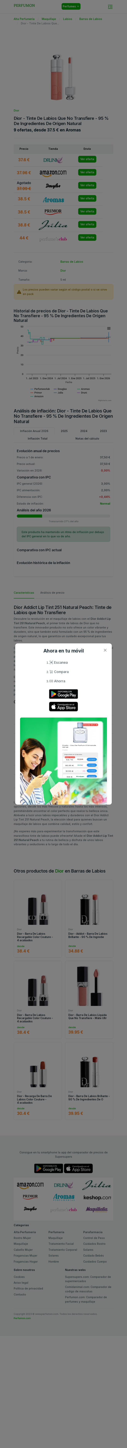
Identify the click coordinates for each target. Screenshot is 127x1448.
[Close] (105, 650)
